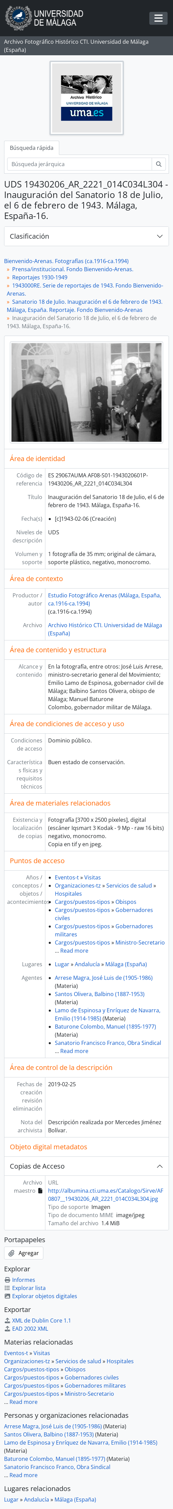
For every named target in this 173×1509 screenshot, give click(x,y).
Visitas (92, 877)
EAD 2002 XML (26, 1328)
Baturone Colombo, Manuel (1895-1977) (105, 1026)
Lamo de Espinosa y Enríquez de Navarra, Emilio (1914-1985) (80, 1442)
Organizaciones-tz (78, 885)
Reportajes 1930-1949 (39, 277)
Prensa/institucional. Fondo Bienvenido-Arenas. (72, 269)
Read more (74, 950)
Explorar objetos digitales (40, 1296)
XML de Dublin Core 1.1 (37, 1320)
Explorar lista (25, 1288)
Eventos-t (67, 877)
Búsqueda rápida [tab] (31, 148)
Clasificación (29, 236)
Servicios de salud (129, 885)
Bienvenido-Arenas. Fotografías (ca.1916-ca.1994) (66, 261)
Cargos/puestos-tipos (82, 902)
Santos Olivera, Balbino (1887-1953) (100, 994)
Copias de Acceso (37, 1166)
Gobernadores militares (95, 1385)
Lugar (62, 964)
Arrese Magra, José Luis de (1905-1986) (104, 977)
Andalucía (87, 964)
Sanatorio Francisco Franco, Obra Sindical (108, 1043)
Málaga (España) (126, 964)
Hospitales (68, 893)
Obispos (125, 902)
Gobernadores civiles (92, 1377)
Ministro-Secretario (140, 942)
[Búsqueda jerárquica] (79, 164)
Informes (19, 1280)
